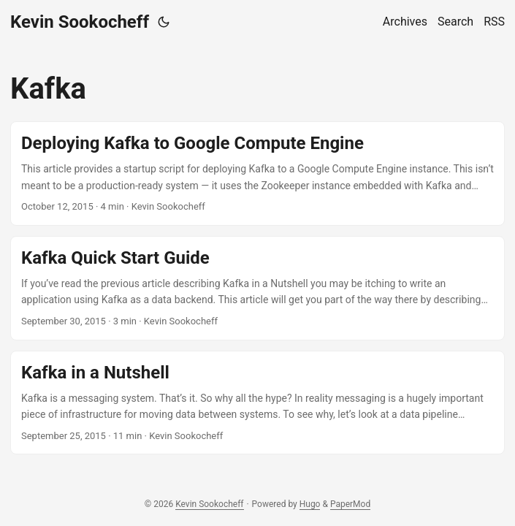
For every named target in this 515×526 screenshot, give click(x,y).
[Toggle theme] (163, 22)
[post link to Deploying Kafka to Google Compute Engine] (257, 173)
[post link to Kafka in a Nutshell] (257, 402)
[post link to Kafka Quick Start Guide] (257, 288)
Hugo (310, 504)
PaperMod (350, 504)
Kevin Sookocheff (79, 22)
